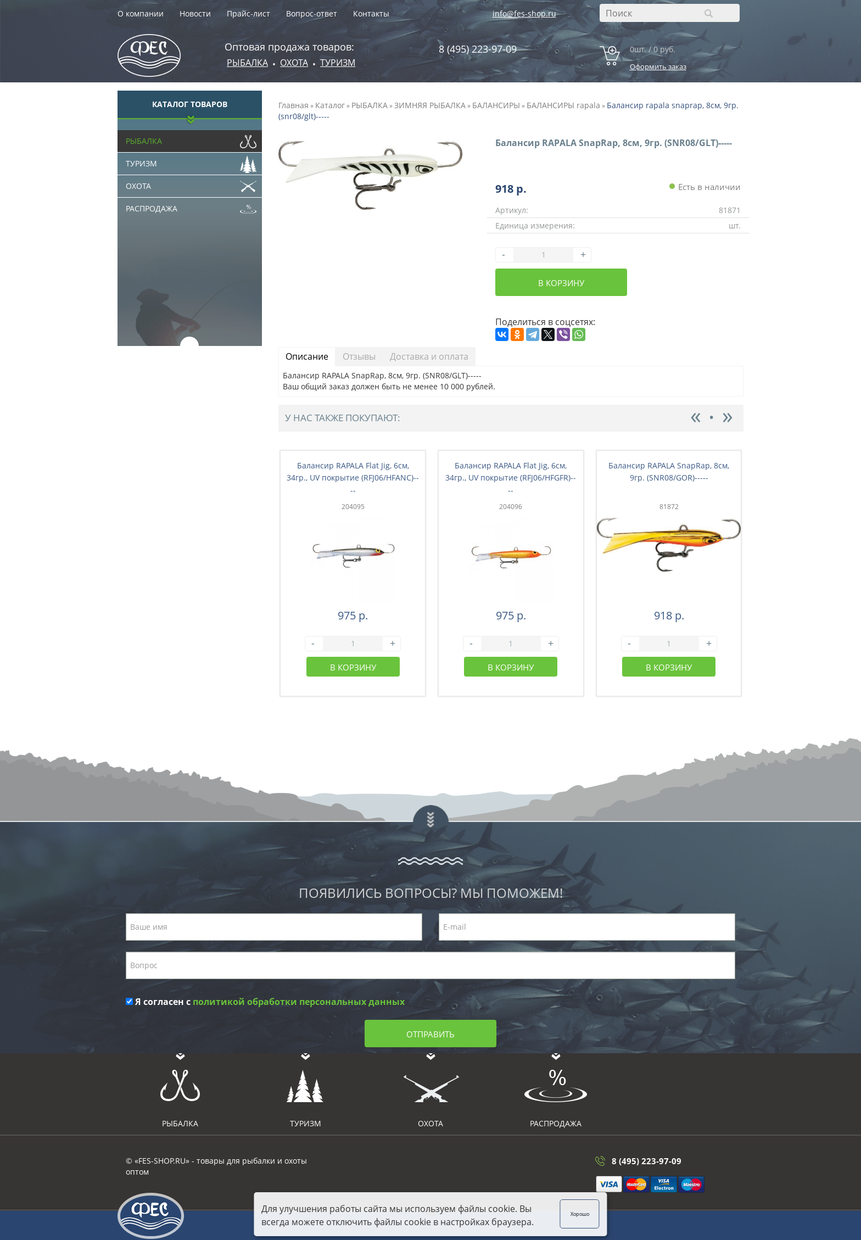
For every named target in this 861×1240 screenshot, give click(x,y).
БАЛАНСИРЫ (496, 105)
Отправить (430, 1034)
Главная (293, 105)
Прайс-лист (248, 13)
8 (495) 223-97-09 (478, 48)
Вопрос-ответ (311, 13)
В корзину (561, 282)
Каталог (330, 105)
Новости (195, 13)
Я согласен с (265, 1002)
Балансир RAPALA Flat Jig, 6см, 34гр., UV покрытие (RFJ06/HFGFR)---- (510, 478)
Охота (191, 183)
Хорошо (598, 1212)
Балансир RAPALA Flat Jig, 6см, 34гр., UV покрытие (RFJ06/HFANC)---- (353, 478)
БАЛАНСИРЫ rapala (563, 105)
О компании (141, 13)
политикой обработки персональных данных (299, 1002)
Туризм (337, 63)
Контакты (371, 13)
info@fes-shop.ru (524, 13)
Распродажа (191, 206)
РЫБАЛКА (369, 105)
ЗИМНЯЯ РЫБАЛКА (430, 105)
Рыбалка (247, 63)
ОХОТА (294, 63)
